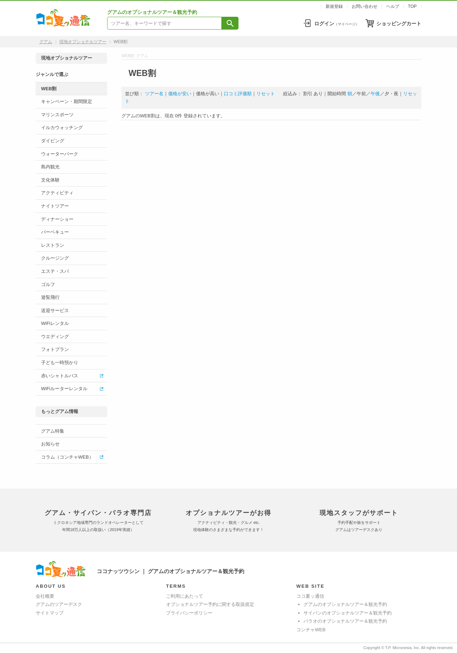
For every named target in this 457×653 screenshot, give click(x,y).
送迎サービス (55, 310)
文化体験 (50, 180)
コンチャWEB (311, 629)
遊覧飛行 (50, 297)
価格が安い (179, 93)
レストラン (52, 245)
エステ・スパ (55, 271)
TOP (412, 6)
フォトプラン (55, 349)
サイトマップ (50, 613)
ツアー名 (154, 93)
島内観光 (50, 166)
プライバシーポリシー (189, 613)
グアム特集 (52, 431)
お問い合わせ (364, 6)
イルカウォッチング (62, 127)
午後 (375, 93)
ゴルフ (48, 284)
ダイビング (52, 140)
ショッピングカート (398, 23)
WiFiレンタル (55, 323)
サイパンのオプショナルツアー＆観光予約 (347, 613)
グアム (45, 41)
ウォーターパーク (59, 154)
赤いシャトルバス (59, 375)
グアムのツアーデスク (59, 604)
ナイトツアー (55, 206)
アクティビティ (57, 192)
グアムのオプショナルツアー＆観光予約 (345, 604)
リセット (265, 93)
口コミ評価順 (238, 93)
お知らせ (50, 444)
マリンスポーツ (57, 114)
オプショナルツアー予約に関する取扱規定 (210, 604)
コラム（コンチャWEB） (67, 457)
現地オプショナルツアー (82, 41)
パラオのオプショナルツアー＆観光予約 (345, 621)
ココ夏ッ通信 (310, 596)
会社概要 (45, 596)
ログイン (336, 23)
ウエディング (55, 336)
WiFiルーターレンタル (64, 388)
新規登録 (334, 6)
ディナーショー (57, 219)
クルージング (55, 258)
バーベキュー (55, 232)
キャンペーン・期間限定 (66, 101)
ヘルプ (392, 6)
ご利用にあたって (184, 596)
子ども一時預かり (59, 362)
